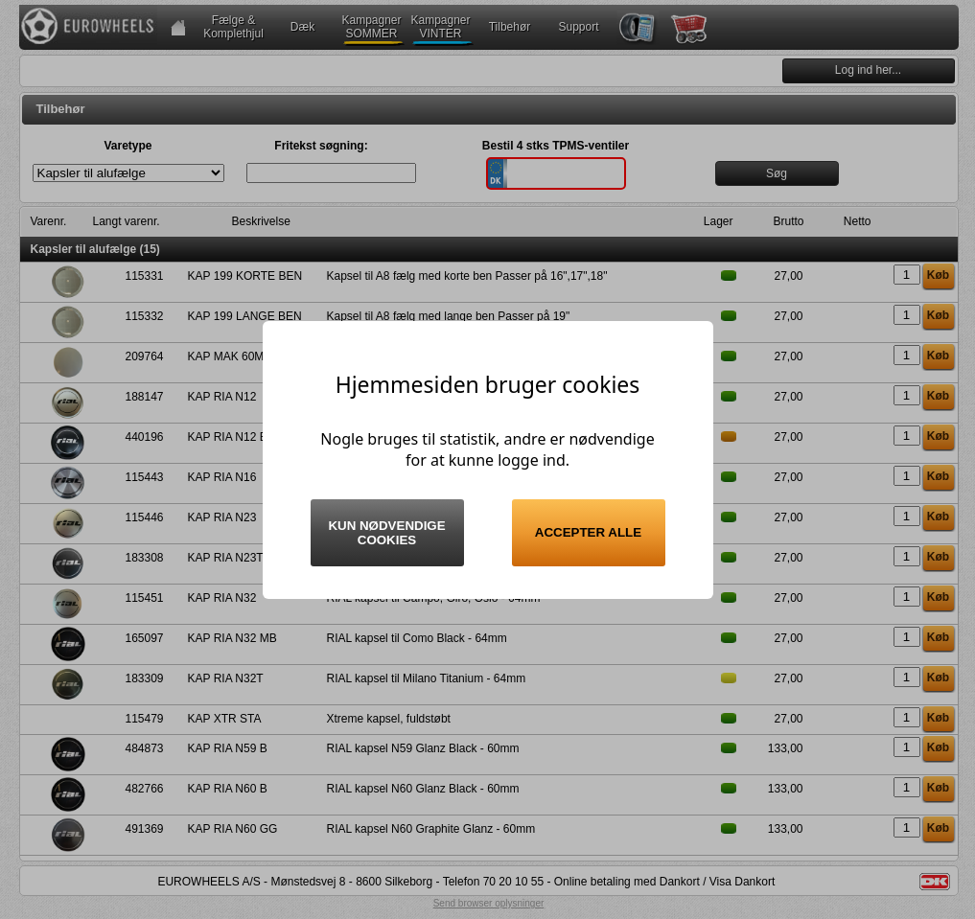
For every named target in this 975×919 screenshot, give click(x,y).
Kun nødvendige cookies (386, 532)
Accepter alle (588, 532)
